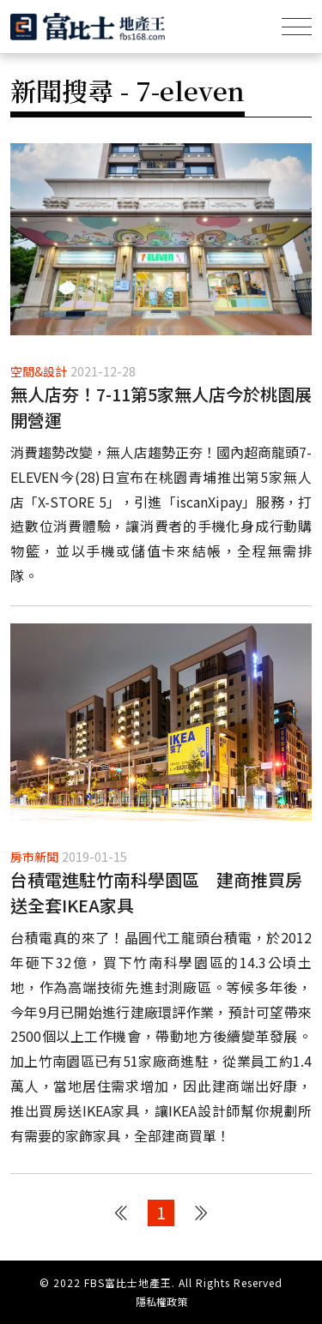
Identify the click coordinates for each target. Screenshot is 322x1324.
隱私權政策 (161, 1302)
